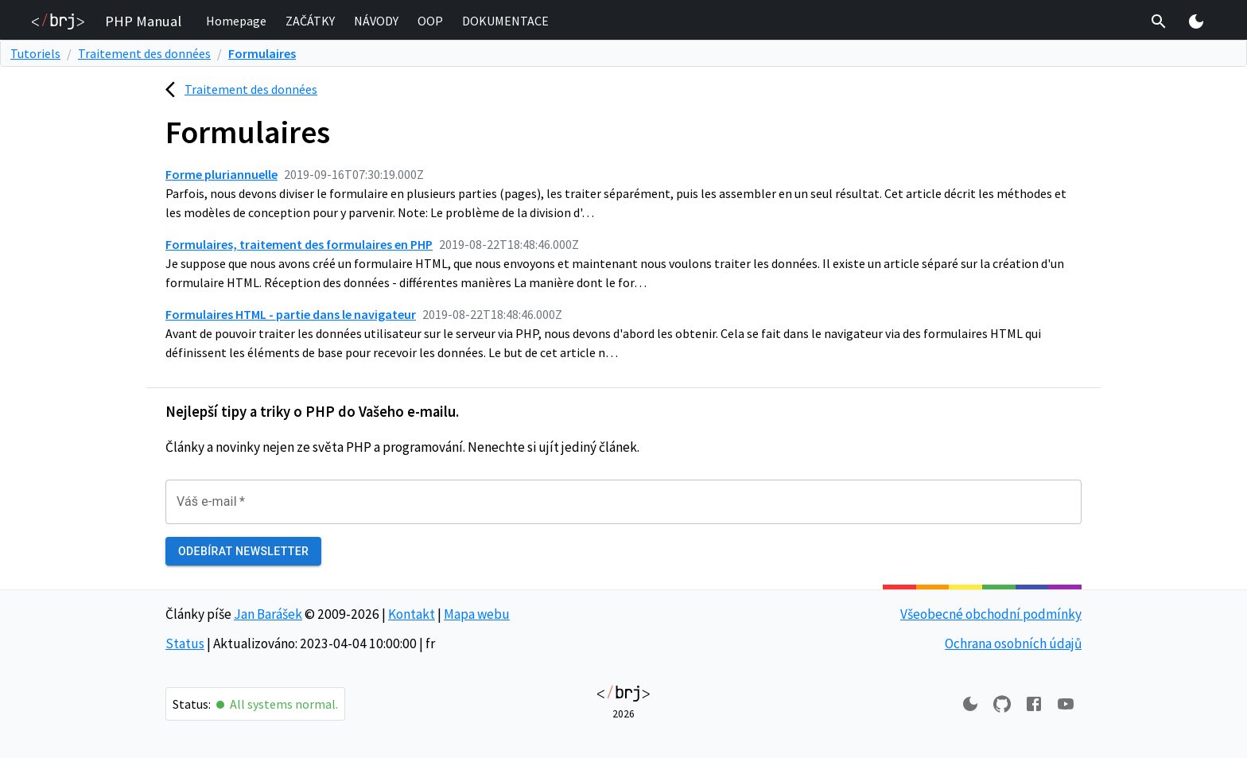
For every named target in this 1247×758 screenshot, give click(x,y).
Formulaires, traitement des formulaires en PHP (299, 244)
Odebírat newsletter (243, 551)
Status (184, 643)
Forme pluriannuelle (221, 174)
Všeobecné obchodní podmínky (991, 614)
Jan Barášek (268, 614)
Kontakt (411, 614)
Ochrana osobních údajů (1013, 643)
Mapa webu (477, 614)
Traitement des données (144, 53)
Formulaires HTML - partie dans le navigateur (290, 314)
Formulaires (262, 53)
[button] (236, 21)
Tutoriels (35, 53)
